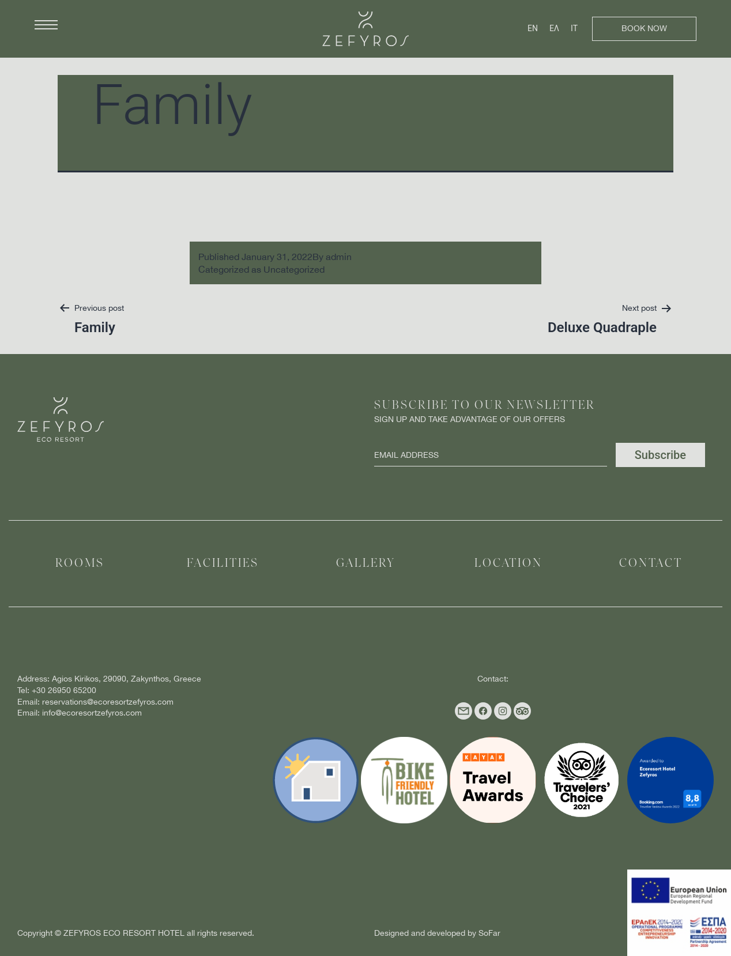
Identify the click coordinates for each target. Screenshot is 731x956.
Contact (651, 564)
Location (508, 564)
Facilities (223, 564)
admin (339, 256)
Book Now (644, 28)
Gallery (365, 564)
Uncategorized (294, 269)
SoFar (489, 933)
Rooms (79, 564)
